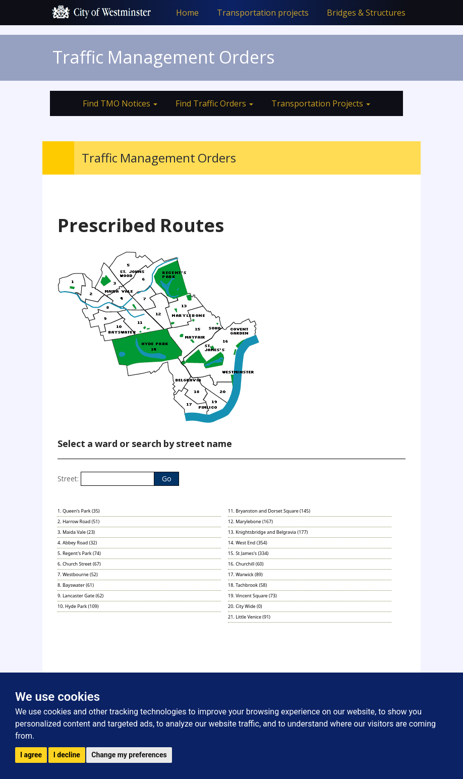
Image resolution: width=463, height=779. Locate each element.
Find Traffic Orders (214, 103)
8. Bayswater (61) (75, 585)
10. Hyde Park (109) (77, 606)
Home (187, 12)
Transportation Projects (320, 103)
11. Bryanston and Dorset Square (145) (269, 511)
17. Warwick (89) (245, 574)
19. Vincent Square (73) (252, 595)
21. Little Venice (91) (249, 617)
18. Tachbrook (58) (247, 585)
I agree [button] (31, 755)
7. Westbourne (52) (77, 574)
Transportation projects (263, 12)
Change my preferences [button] (128, 755)
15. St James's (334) (248, 553)
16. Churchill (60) (245, 564)
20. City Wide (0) (245, 606)
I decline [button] (66, 755)
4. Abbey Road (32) (77, 542)
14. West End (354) (247, 542)
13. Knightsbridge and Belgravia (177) (268, 532)
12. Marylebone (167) (250, 521)
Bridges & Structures (366, 12)
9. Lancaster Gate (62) (80, 595)
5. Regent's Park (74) (79, 553)
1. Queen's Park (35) (78, 511)
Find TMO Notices (120, 103)
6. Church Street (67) (79, 564)
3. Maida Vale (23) (76, 532)
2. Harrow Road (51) (78, 521)
